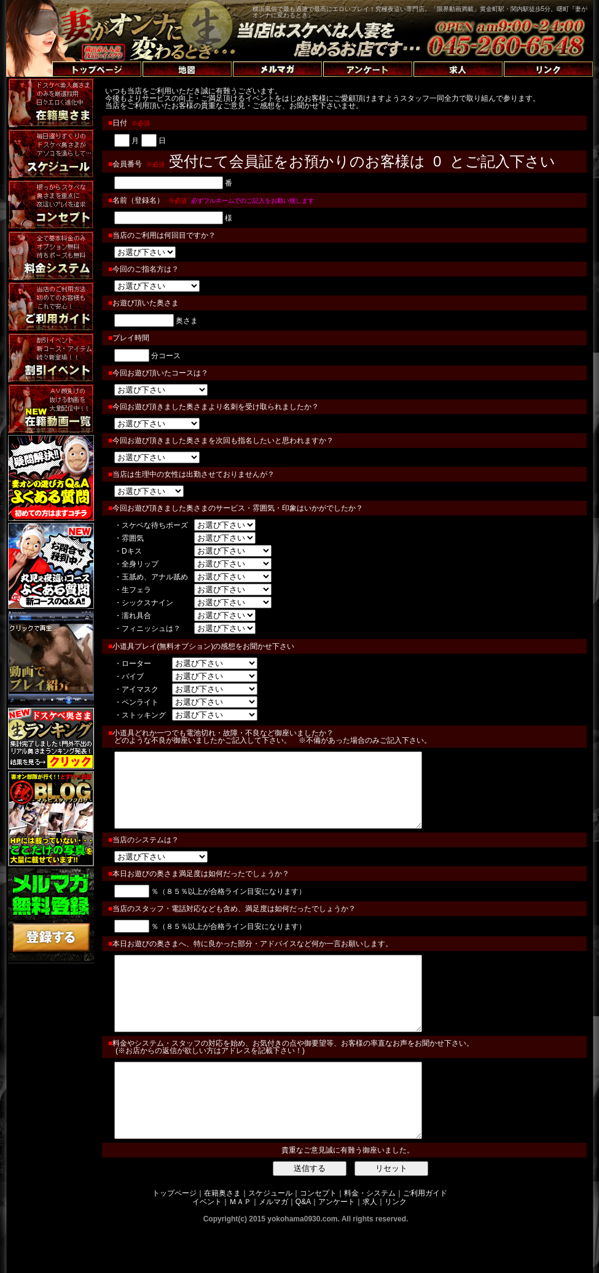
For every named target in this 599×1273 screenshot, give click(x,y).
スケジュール (270, 1237)
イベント (207, 1246)
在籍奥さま (222, 1237)
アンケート (336, 1246)
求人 (369, 1246)
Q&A (303, 1246)
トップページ (174, 1237)
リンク (396, 1246)
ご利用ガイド (425, 1237)
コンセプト (318, 1237)
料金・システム (370, 1237)
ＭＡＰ (240, 1246)
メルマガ (273, 1246)
